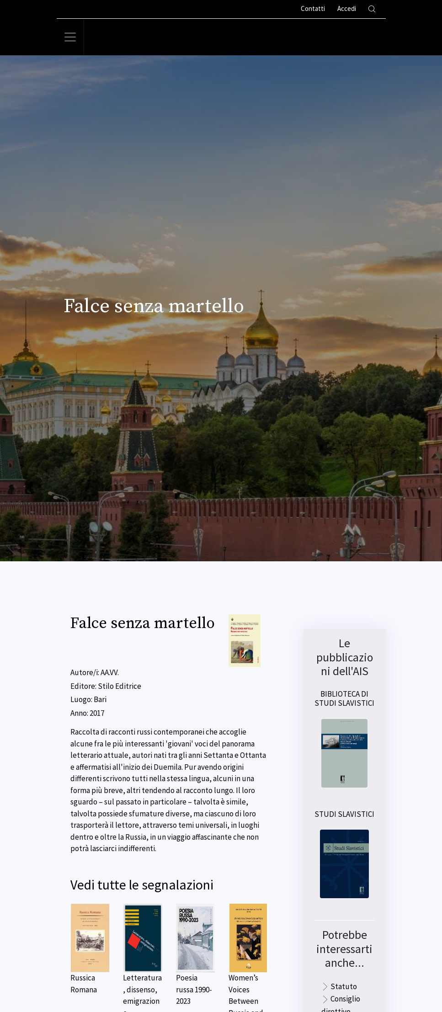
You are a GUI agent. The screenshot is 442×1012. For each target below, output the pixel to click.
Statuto (343, 986)
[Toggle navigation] (70, 37)
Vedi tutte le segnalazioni (141, 884)
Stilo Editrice (119, 686)
